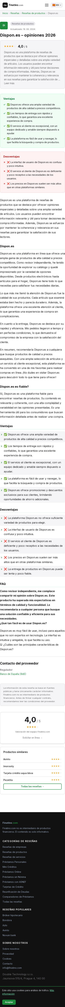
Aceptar (9, 1002)
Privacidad (8, 953)
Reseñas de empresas (14, 847)
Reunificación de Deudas (16, 891)
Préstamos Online (12, 871)
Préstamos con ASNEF (14, 882)
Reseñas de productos (23, 24)
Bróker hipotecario (13, 915)
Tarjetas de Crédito (13, 886)
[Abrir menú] (47, 5)
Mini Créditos (10, 866)
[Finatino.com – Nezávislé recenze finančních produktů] (13, 5)
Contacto (8, 963)
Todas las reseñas (12, 901)
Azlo (5, 925)
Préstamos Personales (14, 862)
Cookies (7, 958)
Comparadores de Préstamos (18, 896)
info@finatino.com (12, 967)
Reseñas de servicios (14, 857)
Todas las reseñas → (32, 786)
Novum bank (9, 935)
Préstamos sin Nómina (14, 877)
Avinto (6, 930)
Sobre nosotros (11, 948)
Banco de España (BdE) (13, 674)
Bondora (7, 920)
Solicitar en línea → (33, 737)
